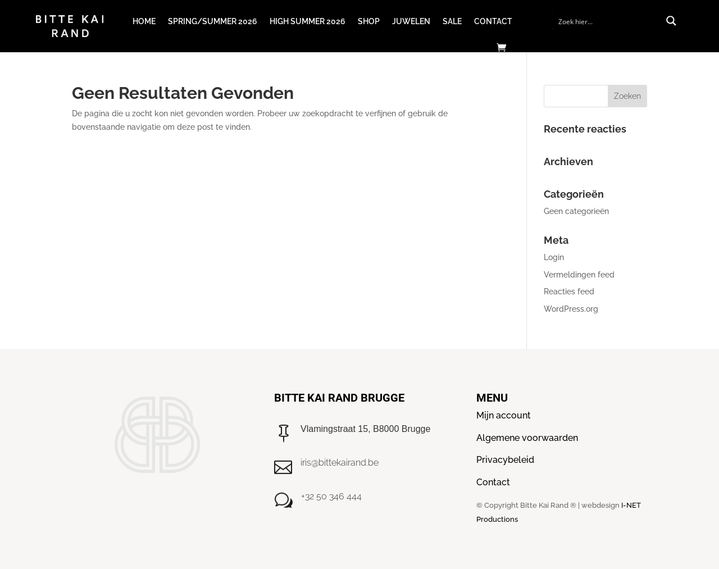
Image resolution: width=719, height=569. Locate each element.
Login (554, 257)
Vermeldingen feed (579, 274)
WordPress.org (571, 308)
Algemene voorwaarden (527, 438)
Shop (369, 21)
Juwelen (411, 21)
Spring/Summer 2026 (212, 21)
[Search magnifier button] (671, 21)
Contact (493, 21)
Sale (452, 21)
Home (144, 21)
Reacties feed (569, 291)
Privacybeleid (505, 459)
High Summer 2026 (307, 21)
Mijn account (503, 415)
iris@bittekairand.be (340, 462)
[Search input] (608, 20)
